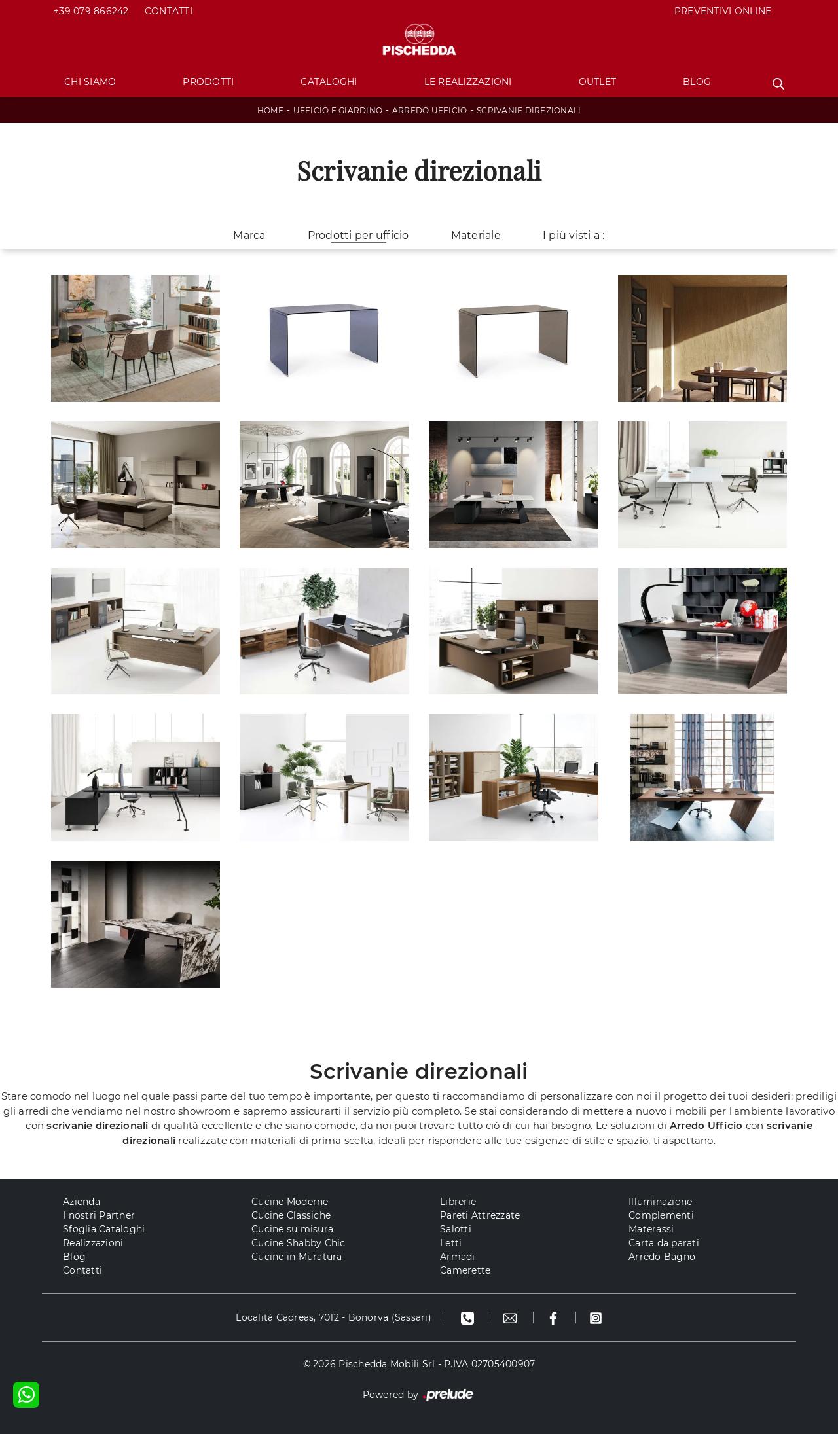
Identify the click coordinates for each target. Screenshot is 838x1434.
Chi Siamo (90, 82)
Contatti (168, 11)
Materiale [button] (476, 235)
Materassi (651, 1229)
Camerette (465, 1270)
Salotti (455, 1229)
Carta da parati (663, 1243)
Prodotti (208, 82)
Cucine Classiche (291, 1215)
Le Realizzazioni (468, 82)
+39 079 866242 (91, 11)
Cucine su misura (292, 1229)
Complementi (661, 1215)
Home (270, 110)
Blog (697, 82)
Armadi (457, 1257)
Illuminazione (660, 1202)
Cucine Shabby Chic (298, 1243)
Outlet (598, 82)
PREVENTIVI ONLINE (722, 11)
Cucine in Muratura (296, 1257)
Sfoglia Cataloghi (104, 1229)
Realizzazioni (93, 1243)
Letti (451, 1243)
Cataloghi (329, 82)
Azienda (81, 1202)
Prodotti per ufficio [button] (358, 235)
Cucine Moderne (290, 1202)
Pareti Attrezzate (480, 1215)
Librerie (458, 1202)
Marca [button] (249, 235)
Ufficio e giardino (338, 110)
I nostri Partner (99, 1215)
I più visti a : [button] (574, 235)
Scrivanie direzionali (529, 110)
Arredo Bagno (661, 1257)
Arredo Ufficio (429, 110)
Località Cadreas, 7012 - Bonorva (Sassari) (333, 1317)
